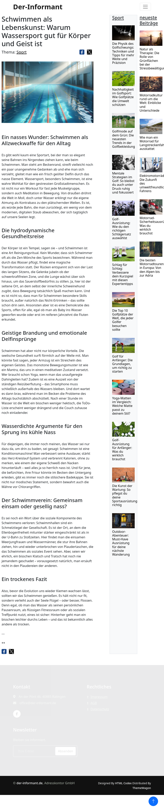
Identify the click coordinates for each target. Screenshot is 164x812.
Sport (21, 52)
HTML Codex (123, 783)
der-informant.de (29, 783)
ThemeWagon (142, 788)
